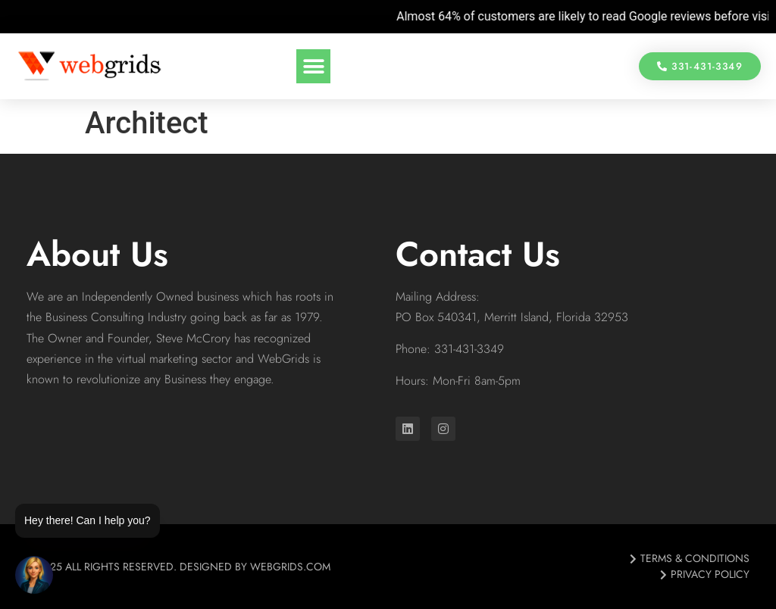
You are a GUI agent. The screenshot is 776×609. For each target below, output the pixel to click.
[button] (313, 66)
